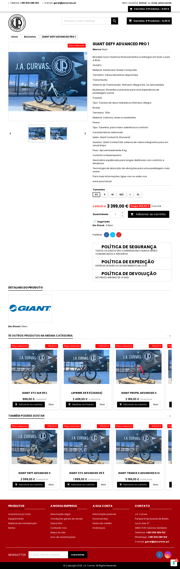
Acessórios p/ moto (19, 514)
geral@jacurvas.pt (65, 2)
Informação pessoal (104, 514)
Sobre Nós (56, 523)
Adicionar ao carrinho (148, 214)
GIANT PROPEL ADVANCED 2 (138, 393)
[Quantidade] (115, 214)
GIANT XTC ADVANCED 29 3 (86, 473)
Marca (97, 49)
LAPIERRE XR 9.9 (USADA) (86, 393)
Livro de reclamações (62, 537)
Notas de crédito (102, 523)
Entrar (143, 2)
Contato (142, 506)
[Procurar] (90, 20)
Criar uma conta (161, 2)
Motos (11, 528)
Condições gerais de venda (66, 518)
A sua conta (102, 506)
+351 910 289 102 (29, 2)
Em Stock (14, 326)
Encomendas (100, 518)
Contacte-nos (58, 528)
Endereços (99, 528)
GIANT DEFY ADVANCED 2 (34, 473)
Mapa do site (57, 532)
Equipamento (16, 518)
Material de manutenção (22, 523)
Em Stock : (99, 225)
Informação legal (60, 514)
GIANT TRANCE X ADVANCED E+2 (139, 473)
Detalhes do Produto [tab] (25, 287)
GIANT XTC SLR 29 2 (34, 393)
